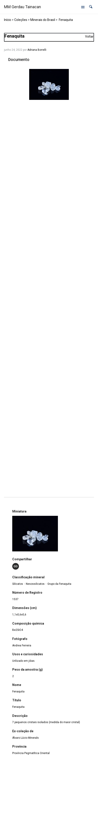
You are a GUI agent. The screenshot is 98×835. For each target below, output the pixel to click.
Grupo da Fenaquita (59, 583)
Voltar (89, 36)
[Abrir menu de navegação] (83, 7)
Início (7, 20)
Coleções (20, 20)
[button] (91, 6)
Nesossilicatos (35, 583)
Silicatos (17, 583)
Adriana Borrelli (36, 49)
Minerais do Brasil (42, 20)
